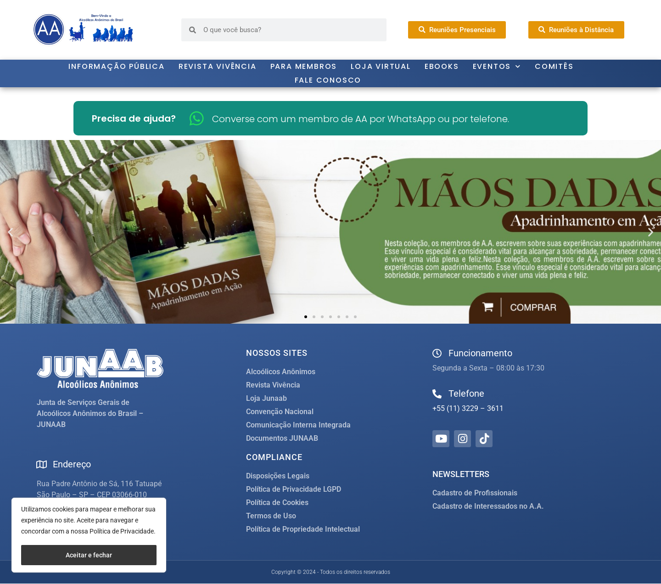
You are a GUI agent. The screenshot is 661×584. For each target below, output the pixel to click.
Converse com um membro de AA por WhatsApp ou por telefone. (360, 118)
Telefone (466, 393)
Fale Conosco (328, 80)
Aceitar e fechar (89, 555)
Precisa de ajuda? (134, 118)
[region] (88, 536)
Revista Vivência (218, 66)
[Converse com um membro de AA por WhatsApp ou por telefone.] (197, 118)
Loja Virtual (381, 66)
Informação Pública (116, 66)
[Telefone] (437, 394)
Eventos (497, 66)
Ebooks (442, 66)
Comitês (554, 66)
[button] (10, 232)
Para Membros (303, 66)
